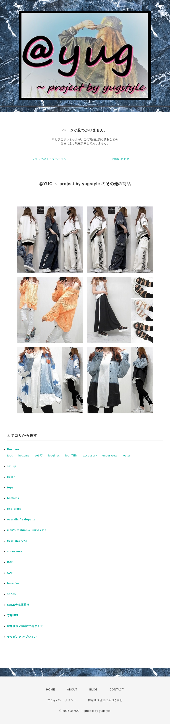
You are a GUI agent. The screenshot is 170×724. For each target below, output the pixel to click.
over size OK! (17, 540)
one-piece (14, 508)
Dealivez (13, 449)
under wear (110, 455)
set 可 (39, 455)
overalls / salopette (21, 519)
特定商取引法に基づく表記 (105, 700)
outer (126, 455)
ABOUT (72, 689)
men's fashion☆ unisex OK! (27, 530)
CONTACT (117, 689)
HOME (50, 689)
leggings (54, 455)
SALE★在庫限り (18, 604)
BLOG (93, 689)
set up (11, 466)
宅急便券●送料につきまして (25, 626)
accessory (90, 455)
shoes (11, 594)
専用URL (13, 615)
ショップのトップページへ (49, 159)
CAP (10, 572)
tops (10, 455)
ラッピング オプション (22, 636)
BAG (10, 562)
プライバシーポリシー (61, 700)
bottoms (23, 455)
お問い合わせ (120, 159)
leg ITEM (71, 455)
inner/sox (14, 583)
